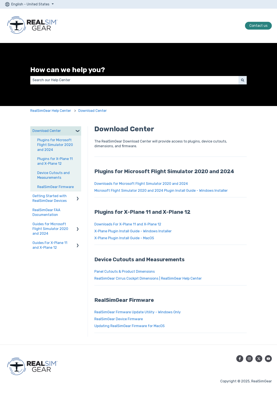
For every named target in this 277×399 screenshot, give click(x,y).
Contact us (258, 26)
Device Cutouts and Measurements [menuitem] (53, 175)
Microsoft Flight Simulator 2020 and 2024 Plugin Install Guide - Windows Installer (161, 190)
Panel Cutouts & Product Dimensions (124, 271)
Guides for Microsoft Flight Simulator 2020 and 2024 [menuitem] (50, 229)
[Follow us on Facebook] (239, 358)
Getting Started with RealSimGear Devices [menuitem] (49, 198)
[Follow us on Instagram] (249, 358)
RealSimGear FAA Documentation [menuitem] (46, 212)
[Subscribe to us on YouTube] (268, 358)
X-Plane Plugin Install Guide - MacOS (124, 238)
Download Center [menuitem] (46, 131)
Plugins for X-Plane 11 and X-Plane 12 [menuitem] (55, 161)
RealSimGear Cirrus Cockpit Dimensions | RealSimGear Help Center (148, 278)
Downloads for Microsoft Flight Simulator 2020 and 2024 (141, 184)
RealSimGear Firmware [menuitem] (55, 187)
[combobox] (134, 80)
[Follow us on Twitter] (258, 358)
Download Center (92, 111)
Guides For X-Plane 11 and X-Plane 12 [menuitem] (49, 245)
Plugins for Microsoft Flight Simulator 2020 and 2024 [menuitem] (55, 145)
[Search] (242, 80)
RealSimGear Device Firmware (119, 319)
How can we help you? (67, 70)
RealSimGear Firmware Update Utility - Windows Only (137, 312)
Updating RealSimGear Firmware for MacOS (129, 326)
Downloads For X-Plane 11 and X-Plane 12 (127, 224)
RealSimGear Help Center (50, 111)
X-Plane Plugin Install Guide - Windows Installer (133, 231)
